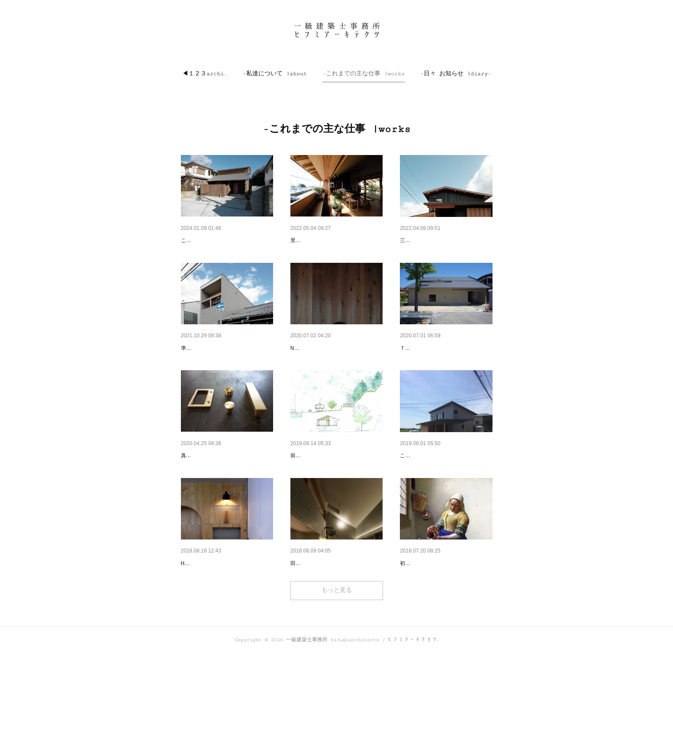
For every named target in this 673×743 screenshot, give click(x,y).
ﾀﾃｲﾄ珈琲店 (415, 630)
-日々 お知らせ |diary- (455, 73)
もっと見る (337, 679)
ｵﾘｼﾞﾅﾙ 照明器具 (312, 370)
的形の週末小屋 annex (320, 240)
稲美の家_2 (306, 630)
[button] (204, 74)
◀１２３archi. (204, 73)
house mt (193, 240)
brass (188, 500)
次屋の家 (193, 370)
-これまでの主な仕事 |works (363, 73)
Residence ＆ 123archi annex (330, 500)
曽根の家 (412, 240)
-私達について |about (275, 73)
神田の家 (412, 370)
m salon (191, 630)
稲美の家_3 (415, 500)
